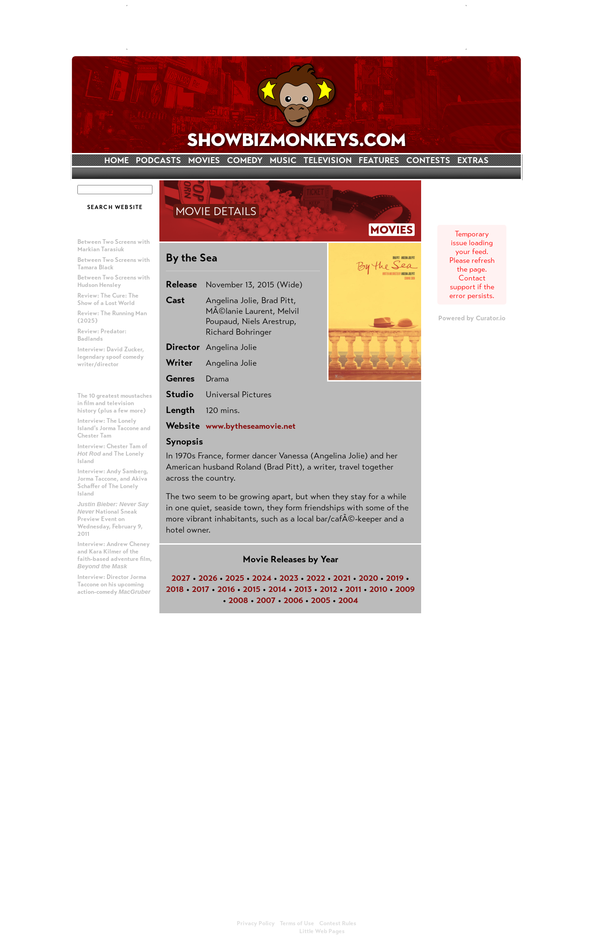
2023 (288, 578)
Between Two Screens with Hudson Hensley (113, 281)
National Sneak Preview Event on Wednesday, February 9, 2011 (113, 519)
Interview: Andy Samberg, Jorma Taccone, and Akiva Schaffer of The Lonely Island (112, 482)
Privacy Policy (256, 923)
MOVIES (204, 160)
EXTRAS (473, 160)
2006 (293, 600)
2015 (251, 589)
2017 (200, 589)
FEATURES (379, 160)
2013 (303, 589)
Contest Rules (337, 923)
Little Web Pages (322, 931)
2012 (328, 589)
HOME (116, 160)
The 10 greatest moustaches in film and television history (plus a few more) (114, 403)
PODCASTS (158, 160)
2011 (353, 589)
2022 (315, 578)
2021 (342, 578)
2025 (234, 578)
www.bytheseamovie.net (251, 426)
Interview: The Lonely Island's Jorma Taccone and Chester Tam (114, 428)
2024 (261, 578)
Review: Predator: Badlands (101, 335)
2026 (207, 578)
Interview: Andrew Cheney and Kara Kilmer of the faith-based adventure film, (114, 555)
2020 (368, 578)
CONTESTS (428, 160)
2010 (378, 589)
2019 (395, 578)
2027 (180, 578)
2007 (266, 600)
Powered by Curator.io (471, 318)
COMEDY (245, 160)
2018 (175, 589)
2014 (277, 589)
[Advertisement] (296, 27)
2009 (405, 589)
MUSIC (283, 160)
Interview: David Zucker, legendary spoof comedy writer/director (110, 357)
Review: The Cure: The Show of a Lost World (108, 299)
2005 (320, 600)
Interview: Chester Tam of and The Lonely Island (112, 454)
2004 (348, 600)
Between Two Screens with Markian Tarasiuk (113, 245)
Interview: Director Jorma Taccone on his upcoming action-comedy (114, 584)
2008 (238, 600)
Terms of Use (297, 923)
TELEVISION (327, 160)
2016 (226, 589)
